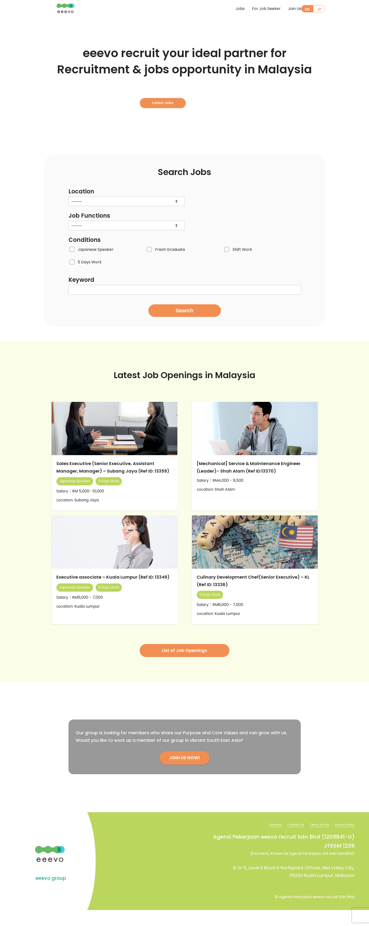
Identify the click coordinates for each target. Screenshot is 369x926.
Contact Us (288, 840)
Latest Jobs (182, 97)
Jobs (232, 9)
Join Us (287, 9)
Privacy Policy (343, 840)
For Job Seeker (259, 9)
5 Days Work (90, 262)
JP (319, 9)
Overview (265, 840)
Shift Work (242, 249)
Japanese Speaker (95, 249)
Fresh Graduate (170, 249)
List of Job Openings (184, 665)
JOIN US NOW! (184, 773)
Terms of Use (314, 840)
